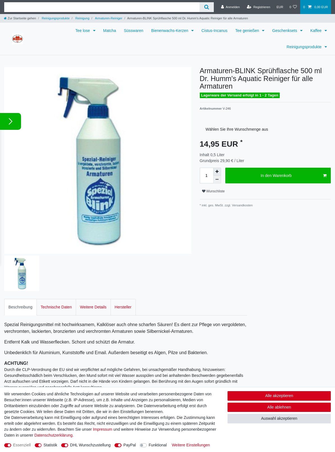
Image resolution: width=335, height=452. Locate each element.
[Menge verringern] (217, 179)
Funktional (158, 445)
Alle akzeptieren (279, 395)
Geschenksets (285, 30)
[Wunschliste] (293, 7)
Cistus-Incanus (214, 30)
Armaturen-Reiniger (108, 18)
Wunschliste (213, 191)
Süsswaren (133, 30)
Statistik (50, 445)
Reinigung (82, 18)
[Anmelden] (230, 7)
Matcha (109, 30)
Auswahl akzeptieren (279, 418)
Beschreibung (20, 301)
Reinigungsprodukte (55, 18)
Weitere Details (93, 301)
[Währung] (279, 7)
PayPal (129, 445)
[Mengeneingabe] (206, 175)
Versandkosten (242, 205)
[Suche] (206, 7)
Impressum (102, 429)
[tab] (20, 302)
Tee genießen (247, 30)
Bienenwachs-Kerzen (170, 30)
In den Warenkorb (294, 175)
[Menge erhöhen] (217, 172)
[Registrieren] (258, 7)
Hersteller (123, 301)
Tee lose (83, 30)
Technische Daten (56, 301)
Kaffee (316, 30)
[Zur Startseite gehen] (20, 18)
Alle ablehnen (279, 407)
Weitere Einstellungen (191, 445)
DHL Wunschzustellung (90, 445)
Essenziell (22, 445)
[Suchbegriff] (101, 7)
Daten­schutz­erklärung (53, 435)
